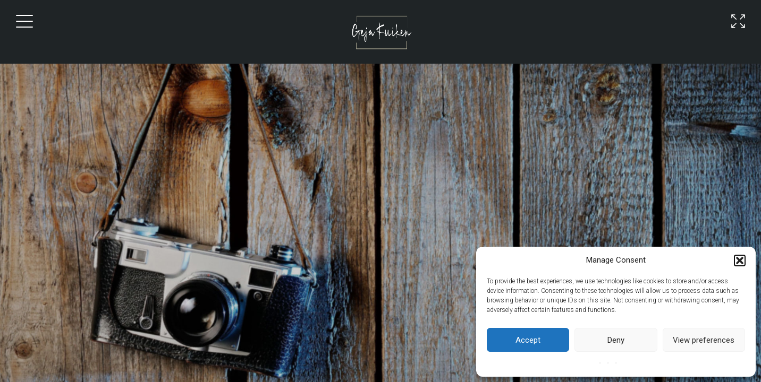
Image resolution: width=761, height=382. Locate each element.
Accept (527, 340)
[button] (739, 260)
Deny (615, 340)
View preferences (703, 340)
